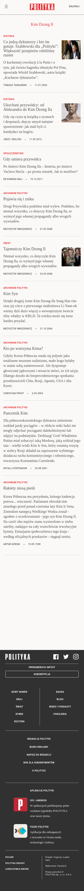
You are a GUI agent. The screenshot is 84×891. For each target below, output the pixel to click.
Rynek (19, 714)
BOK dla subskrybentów (39, 762)
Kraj (19, 699)
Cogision (58, 857)
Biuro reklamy (39, 747)
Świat (19, 706)
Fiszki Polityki (39, 827)
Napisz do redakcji (39, 755)
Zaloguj (74, 6)
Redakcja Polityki (39, 739)
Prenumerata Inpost (42, 667)
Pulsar (9, 857)
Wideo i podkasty (60, 706)
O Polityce (39, 770)
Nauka (60, 692)
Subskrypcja (42, 674)
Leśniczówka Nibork (17, 869)
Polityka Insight (15, 863)
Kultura (19, 721)
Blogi (60, 699)
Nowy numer (19, 692)
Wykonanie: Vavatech (56, 866)
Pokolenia (60, 714)
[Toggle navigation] (6, 7)
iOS (32, 800)
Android (41, 800)
